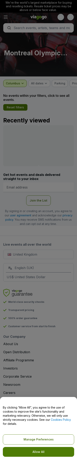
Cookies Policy (61, 419)
